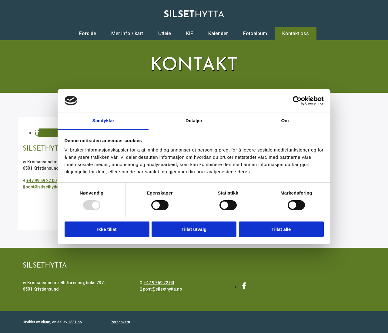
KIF (189, 33)
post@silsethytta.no (45, 187)
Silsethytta (45, 265)
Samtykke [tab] (103, 120)
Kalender (218, 33)
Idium (45, 322)
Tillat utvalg (193, 229)
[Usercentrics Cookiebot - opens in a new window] (297, 100)
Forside (87, 33)
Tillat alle (281, 229)
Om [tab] (285, 120)
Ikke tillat (106, 229)
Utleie (164, 33)
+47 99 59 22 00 (41, 180)
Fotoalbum (255, 33)
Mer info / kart (127, 33)
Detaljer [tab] (194, 120)
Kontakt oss (295, 33)
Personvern (120, 322)
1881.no (75, 322)
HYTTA (194, 15)
